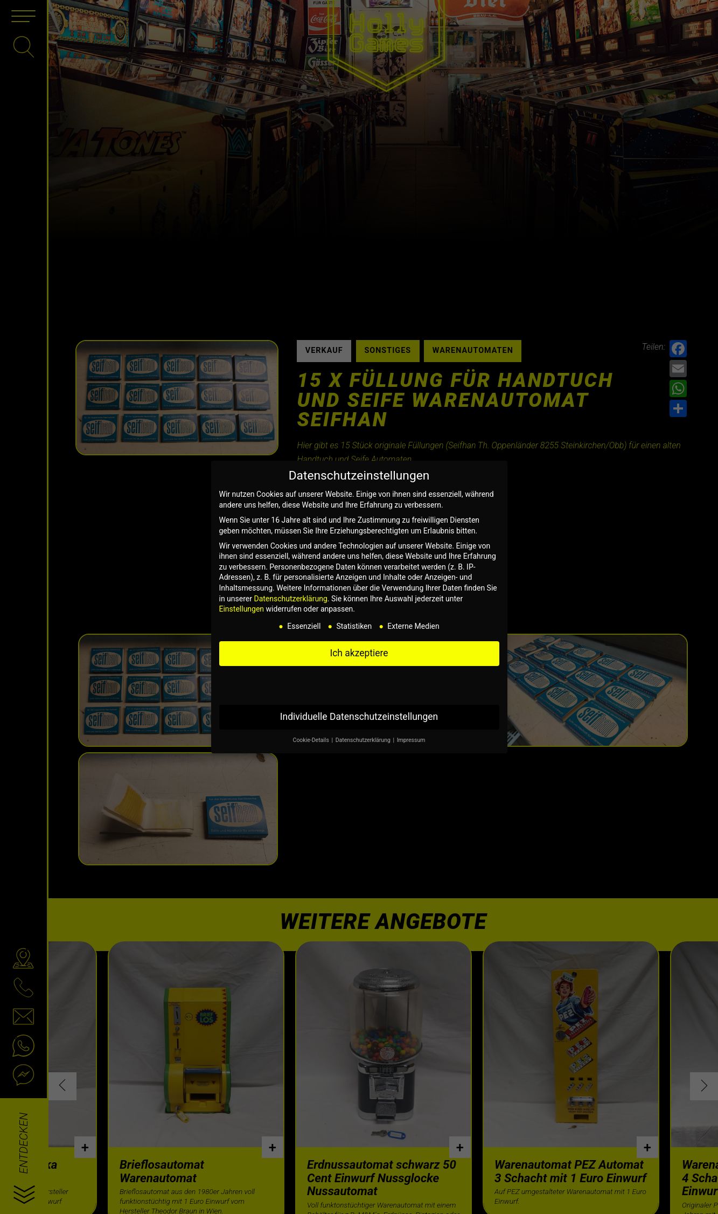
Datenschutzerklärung (290, 598)
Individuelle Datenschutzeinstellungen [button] (359, 716)
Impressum (411, 740)
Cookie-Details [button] (312, 740)
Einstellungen (241, 609)
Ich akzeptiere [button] (359, 653)
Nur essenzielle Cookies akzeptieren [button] (358, 684)
